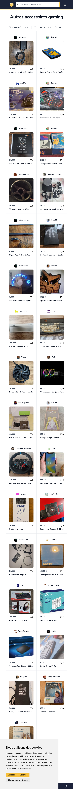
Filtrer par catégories (18, 27)
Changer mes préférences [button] (18, 780)
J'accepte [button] (12, 775)
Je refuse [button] (23, 775)
